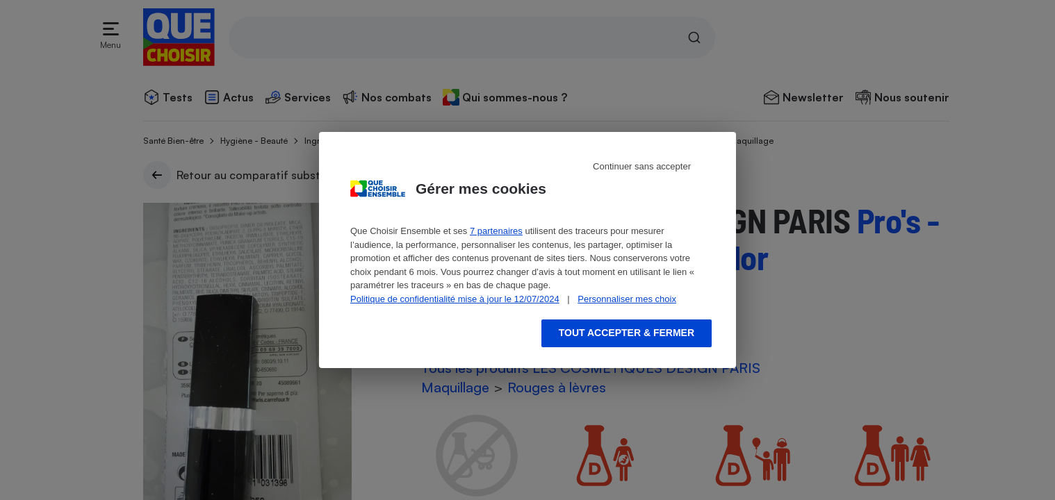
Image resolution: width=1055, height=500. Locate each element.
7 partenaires (496, 231)
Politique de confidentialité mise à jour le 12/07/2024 (454, 299)
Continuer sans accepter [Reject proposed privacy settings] (642, 166)
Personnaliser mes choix (627, 299)
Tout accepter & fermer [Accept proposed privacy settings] (626, 332)
